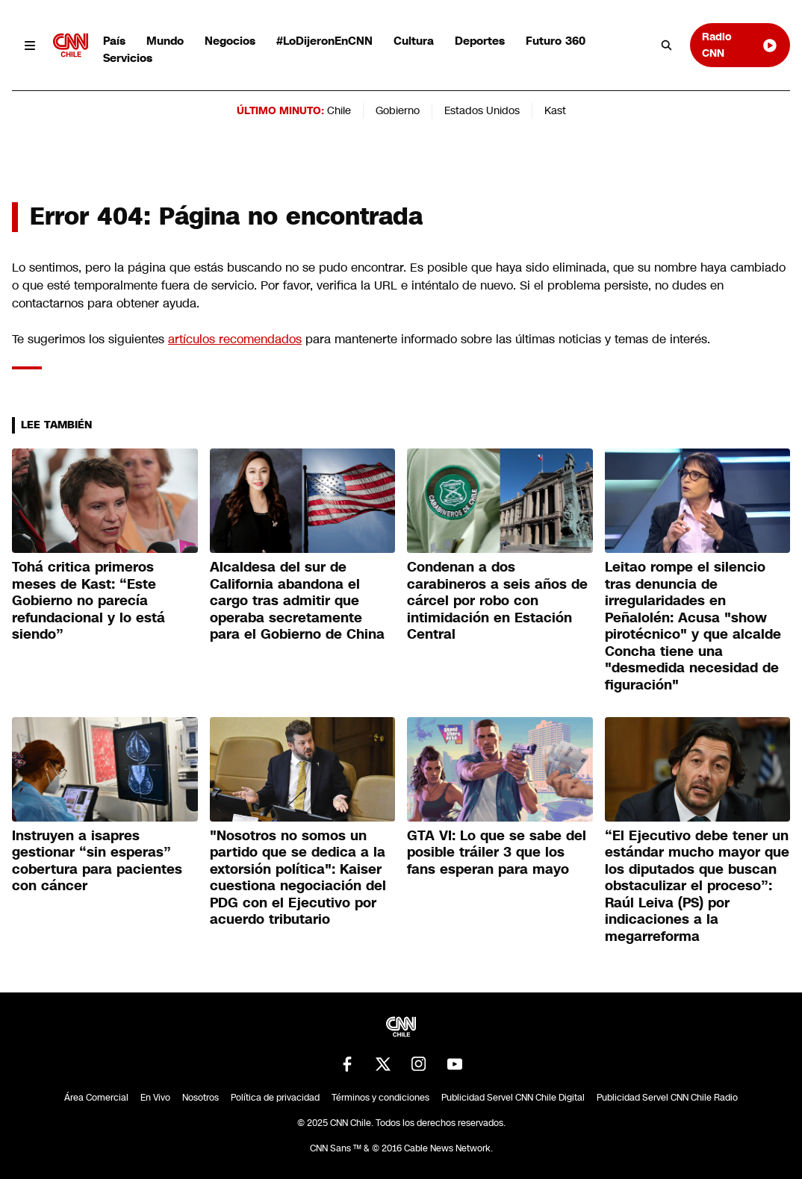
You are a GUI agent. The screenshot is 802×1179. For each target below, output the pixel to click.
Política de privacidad (275, 1098)
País (114, 41)
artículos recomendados (235, 339)
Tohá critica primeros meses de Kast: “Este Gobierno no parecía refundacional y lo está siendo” (88, 600)
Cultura (414, 41)
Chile (339, 110)
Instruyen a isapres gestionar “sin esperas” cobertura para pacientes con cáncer (97, 861)
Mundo (165, 41)
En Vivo (155, 1098)
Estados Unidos (482, 110)
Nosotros (200, 1098)
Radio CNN (740, 44)
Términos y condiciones (380, 1098)
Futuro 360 (555, 41)
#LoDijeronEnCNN (324, 41)
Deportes (480, 41)
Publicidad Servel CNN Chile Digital (513, 1098)
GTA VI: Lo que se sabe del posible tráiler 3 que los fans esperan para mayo (496, 852)
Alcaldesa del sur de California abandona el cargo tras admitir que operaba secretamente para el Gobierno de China (297, 600)
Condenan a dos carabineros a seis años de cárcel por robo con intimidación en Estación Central (497, 600)
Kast (555, 110)
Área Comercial (96, 1098)
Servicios (127, 58)
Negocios (230, 41)
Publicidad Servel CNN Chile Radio (667, 1098)
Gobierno (398, 110)
